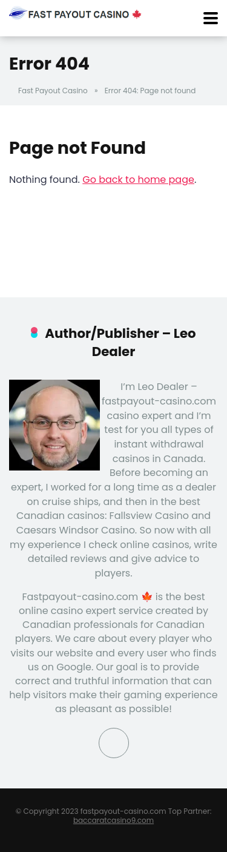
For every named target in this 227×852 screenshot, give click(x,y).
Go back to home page (138, 180)
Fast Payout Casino (53, 90)
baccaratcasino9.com (113, 820)
